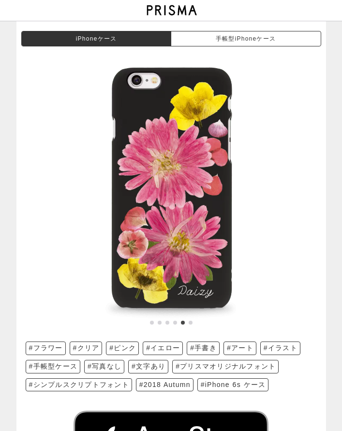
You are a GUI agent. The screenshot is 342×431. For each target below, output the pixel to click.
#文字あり (148, 366)
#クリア (86, 348)
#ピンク (122, 348)
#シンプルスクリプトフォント (79, 384)
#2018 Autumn (165, 384)
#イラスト (280, 348)
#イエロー (163, 348)
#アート (240, 348)
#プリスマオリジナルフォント (226, 366)
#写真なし (104, 366)
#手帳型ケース (53, 366)
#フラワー (46, 348)
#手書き (203, 348)
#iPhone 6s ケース (233, 384)
